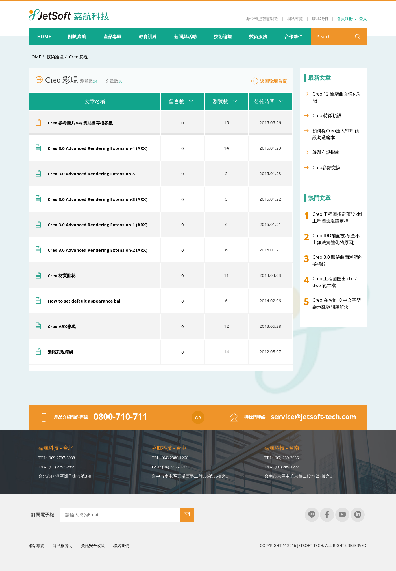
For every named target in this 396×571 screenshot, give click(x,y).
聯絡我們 (121, 545)
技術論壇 (55, 56)
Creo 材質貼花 (61, 275)
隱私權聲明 (63, 545)
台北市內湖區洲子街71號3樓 (65, 476)
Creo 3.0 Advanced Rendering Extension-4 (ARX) (97, 148)
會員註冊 (345, 18)
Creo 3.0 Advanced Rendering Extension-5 (91, 173)
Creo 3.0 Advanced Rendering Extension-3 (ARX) (97, 199)
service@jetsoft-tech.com (313, 416)
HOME (35, 56)
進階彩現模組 (60, 352)
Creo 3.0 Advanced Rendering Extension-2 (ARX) (97, 250)
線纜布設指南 (326, 152)
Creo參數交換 (326, 167)
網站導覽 (36, 545)
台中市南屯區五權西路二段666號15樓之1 (190, 476)
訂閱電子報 (42, 515)
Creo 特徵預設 (326, 115)
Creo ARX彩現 (62, 326)
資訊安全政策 (93, 545)
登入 (363, 18)
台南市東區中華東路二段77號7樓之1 (298, 476)
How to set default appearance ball (85, 301)
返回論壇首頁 (273, 81)
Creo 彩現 (78, 56)
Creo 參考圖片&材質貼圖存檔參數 (80, 123)
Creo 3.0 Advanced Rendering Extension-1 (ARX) (97, 224)
